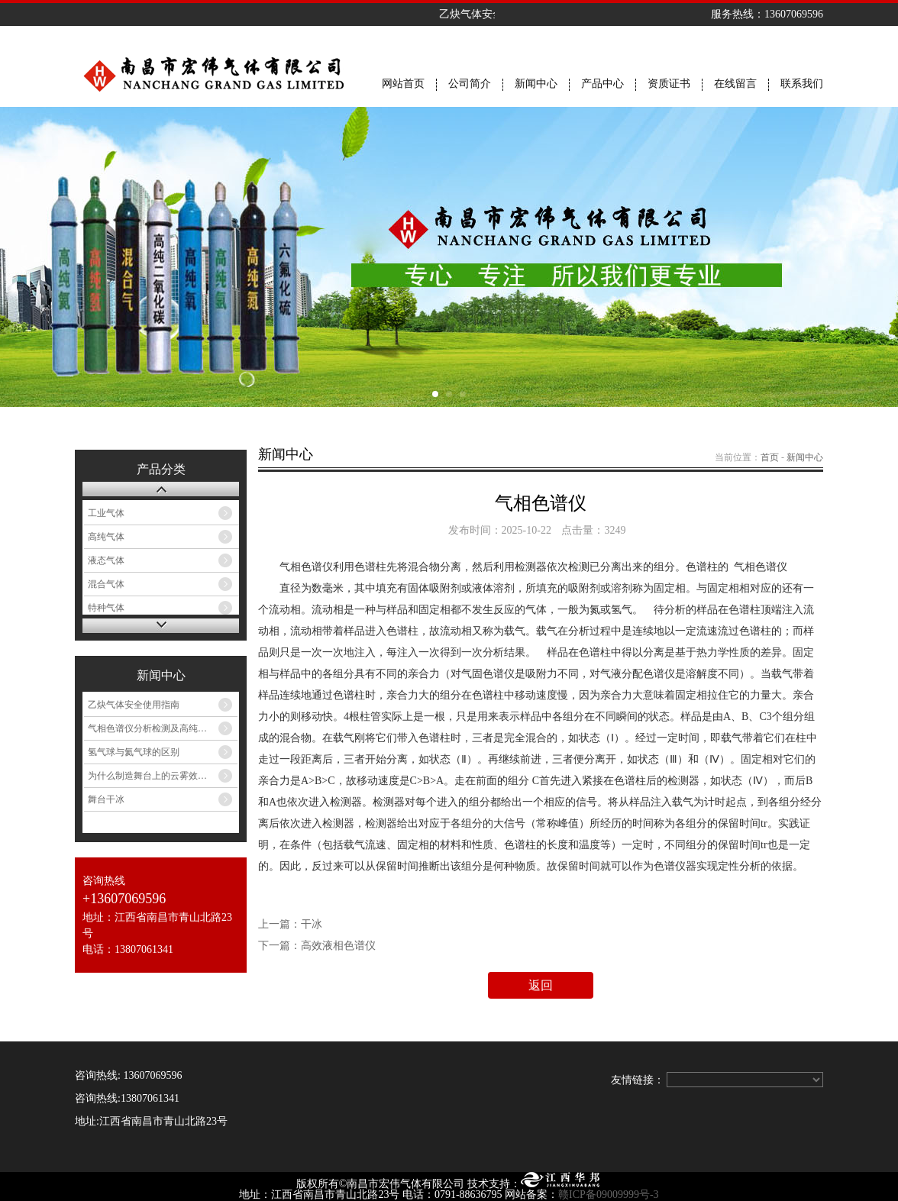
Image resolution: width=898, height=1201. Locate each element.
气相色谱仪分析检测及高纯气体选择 (161, 728)
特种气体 (106, 607)
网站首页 (403, 84)
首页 (770, 457)
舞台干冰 (106, 799)
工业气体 (106, 513)
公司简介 (469, 84)
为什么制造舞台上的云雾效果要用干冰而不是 (162, 775)
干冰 (311, 924)
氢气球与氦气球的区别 (133, 752)
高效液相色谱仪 (338, 945)
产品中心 (602, 84)
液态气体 (106, 560)
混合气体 (106, 584)
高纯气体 (106, 536)
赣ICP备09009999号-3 (608, 1194)
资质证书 (669, 84)
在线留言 (735, 84)
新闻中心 (536, 84)
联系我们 (801, 84)
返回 (540, 985)
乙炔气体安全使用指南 (133, 704)
